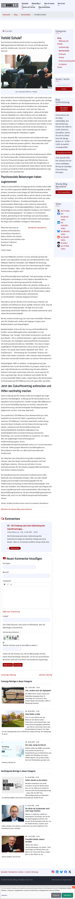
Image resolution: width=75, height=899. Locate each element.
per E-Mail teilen (65, 247)
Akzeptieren (67, 895)
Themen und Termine (28, 7)
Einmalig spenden (64, 153)
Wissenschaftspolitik (65, 61)
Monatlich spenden (64, 109)
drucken (64, 243)
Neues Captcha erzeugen (3, 642)
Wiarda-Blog (36, 3)
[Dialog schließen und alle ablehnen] (73, 887)
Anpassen (4, 895)
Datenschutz (57, 880)
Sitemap (35, 872)
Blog (16, 15)
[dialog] (37, 892)
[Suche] (64, 85)
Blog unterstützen (44, 7)
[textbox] (26, 597)
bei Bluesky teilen (65, 232)
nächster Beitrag (45, 675)
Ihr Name (6, 563)
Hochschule (25, 15)
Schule (61, 57)
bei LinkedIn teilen (64, 225)
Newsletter (13, 872)
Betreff (6, 572)
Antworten (14, 548)
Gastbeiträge (64, 47)
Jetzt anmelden (64, 192)
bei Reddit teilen (65, 238)
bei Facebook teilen (64, 217)
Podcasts (62, 54)
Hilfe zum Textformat (11, 612)
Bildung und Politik (62, 42)
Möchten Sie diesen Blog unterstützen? (16, 509)
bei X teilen (65, 211)
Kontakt (4, 872)
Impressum (67, 880)
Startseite (25, 3)
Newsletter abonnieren (37, 228)
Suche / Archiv (24, 872)
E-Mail (5, 616)
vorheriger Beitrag (8, 675)
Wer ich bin (61, 3)
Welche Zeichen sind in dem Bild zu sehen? (20, 645)
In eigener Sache (62, 65)
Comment (7, 581)
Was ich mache (49, 3)
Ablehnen (56, 895)
